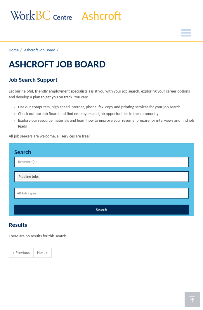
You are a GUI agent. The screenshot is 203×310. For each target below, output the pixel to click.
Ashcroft (102, 16)
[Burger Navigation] (186, 34)
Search (101, 209)
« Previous (21, 252)
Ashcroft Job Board (39, 50)
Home (14, 50)
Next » (42, 252)
